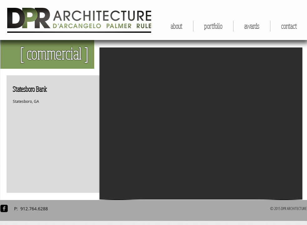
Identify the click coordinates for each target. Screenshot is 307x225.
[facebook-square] (4, 208)
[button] (213, 26)
